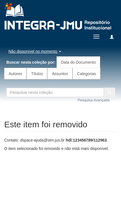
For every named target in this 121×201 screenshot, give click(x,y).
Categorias (86, 73)
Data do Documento (78, 62)
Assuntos (60, 73)
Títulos (37, 73)
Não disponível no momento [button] (34, 51)
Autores (15, 73)
